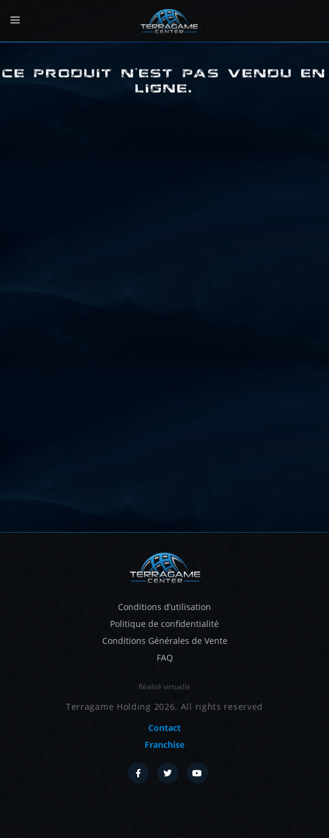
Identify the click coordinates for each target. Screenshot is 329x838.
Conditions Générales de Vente (164, 640)
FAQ (165, 657)
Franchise (164, 744)
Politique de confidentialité (164, 623)
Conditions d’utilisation (164, 606)
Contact (164, 727)
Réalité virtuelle (164, 686)
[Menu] (15, 20)
